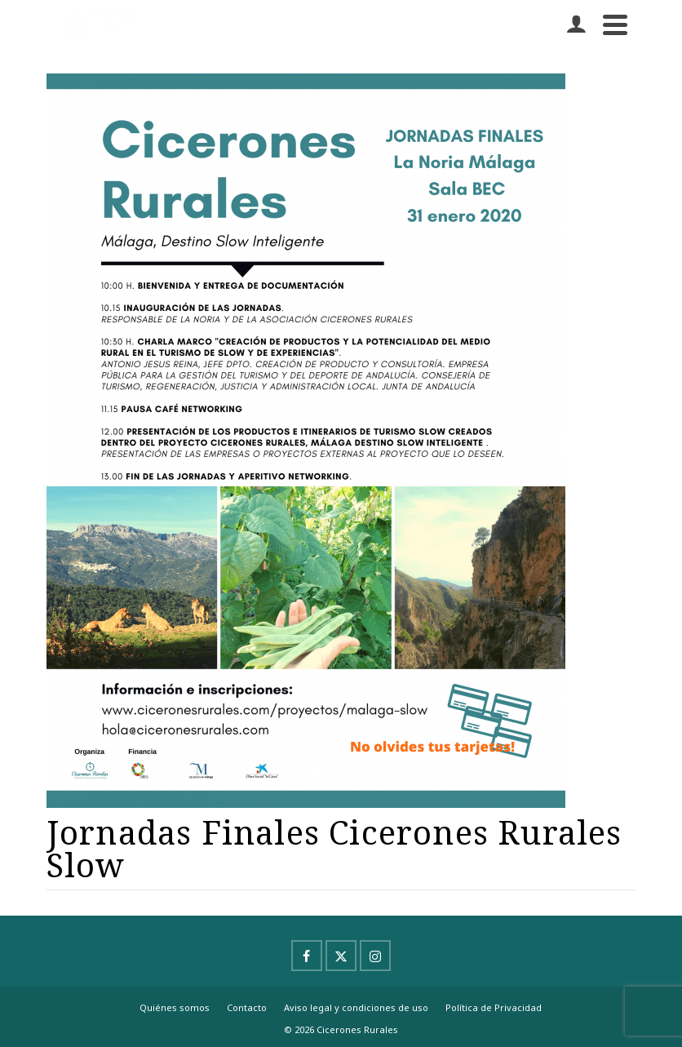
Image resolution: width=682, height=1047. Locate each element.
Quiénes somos (175, 1007)
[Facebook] (306, 955)
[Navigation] (615, 24)
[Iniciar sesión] (576, 24)
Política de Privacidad (493, 1007)
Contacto (247, 1007)
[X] (341, 955)
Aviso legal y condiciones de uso (356, 1007)
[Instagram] (375, 955)
